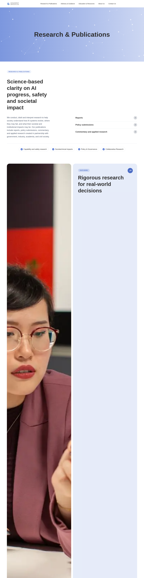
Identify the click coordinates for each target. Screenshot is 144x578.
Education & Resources (86, 4)
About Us (101, 4)
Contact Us (112, 4)
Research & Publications (48, 4)
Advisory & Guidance (68, 4)
